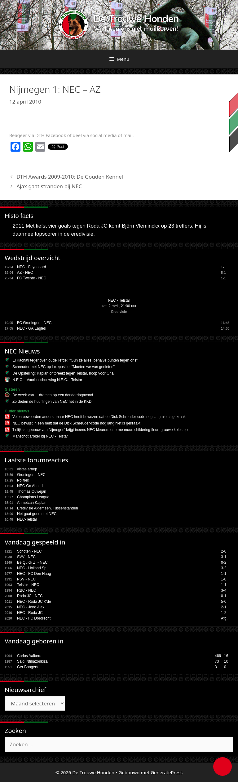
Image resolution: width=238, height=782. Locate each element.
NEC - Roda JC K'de (34, 601)
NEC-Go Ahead (30, 486)
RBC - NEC (26, 590)
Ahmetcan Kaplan (31, 502)
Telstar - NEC (28, 585)
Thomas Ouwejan (31, 491)
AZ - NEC (25, 272)
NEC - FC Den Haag (34, 573)
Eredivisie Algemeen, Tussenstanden (47, 508)
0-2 (223, 562)
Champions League (33, 497)
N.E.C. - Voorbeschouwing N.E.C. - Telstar (47, 380)
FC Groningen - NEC (34, 323)
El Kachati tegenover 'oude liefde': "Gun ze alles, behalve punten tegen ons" (75, 360)
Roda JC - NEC (30, 596)
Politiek (23, 480)
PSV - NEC (26, 579)
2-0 (223, 551)
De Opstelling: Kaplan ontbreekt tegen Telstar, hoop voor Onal (63, 373)
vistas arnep (27, 469)
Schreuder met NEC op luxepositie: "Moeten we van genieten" (63, 367)
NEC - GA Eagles (31, 328)
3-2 (223, 568)
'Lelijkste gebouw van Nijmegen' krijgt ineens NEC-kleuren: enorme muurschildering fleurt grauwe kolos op (100, 430)
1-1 (223, 573)
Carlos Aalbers (29, 656)
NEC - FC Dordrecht (34, 618)
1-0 (223, 579)
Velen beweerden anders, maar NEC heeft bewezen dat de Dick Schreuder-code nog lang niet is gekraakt (99, 417)
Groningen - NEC (31, 475)
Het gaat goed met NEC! (37, 514)
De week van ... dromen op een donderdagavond (52, 395)
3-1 (223, 557)
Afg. (224, 618)
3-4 (223, 590)
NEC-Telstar (27, 519)
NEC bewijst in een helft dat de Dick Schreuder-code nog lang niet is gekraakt (76, 423)
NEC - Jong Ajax (30, 607)
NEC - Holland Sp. (32, 568)
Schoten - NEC (29, 551)
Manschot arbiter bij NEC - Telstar (40, 436)
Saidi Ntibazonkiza (32, 661)
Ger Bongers (27, 667)
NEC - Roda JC (30, 613)
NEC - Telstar (119, 300)
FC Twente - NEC (31, 278)
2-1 (223, 607)
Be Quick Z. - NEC (32, 562)
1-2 (223, 613)
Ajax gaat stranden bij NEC (49, 186)
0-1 (223, 596)
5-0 (223, 601)
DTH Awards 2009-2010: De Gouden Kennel (69, 176)
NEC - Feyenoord (31, 267)
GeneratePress (167, 772)
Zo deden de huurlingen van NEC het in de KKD (52, 401)
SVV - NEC (26, 557)
